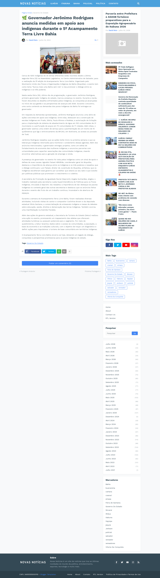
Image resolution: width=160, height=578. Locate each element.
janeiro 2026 (122, 367)
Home (108, 307)
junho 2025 (122, 394)
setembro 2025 (122, 382)
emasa (119, 265)
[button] (138, 3)
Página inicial (27, 13)
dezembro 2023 (122, 436)
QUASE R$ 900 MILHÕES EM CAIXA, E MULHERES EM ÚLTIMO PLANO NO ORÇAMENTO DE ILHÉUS (127, 224)
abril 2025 (122, 401)
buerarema (120, 261)
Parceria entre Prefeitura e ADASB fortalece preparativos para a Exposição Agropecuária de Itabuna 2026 (121, 20)
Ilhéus (109, 279)
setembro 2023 (122, 447)
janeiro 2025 (122, 413)
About (108, 311)
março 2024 (122, 424)
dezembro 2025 (122, 371)
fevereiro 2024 (122, 428)
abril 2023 (122, 466)
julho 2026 (122, 344)
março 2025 (122, 405)
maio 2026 (122, 352)
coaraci (110, 265)
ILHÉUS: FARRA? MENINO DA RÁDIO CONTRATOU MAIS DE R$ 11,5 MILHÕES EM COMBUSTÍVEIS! (127, 142)
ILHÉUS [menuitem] (54, 3)
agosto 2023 (122, 451)
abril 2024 (122, 420)
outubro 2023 (122, 443)
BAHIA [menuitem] (77, 3)
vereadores (111, 292)
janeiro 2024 (122, 432)
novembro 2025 (122, 375)
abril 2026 (122, 356)
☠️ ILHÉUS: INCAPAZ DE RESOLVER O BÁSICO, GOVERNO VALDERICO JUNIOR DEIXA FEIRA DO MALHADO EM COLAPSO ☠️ (127, 126)
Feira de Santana (113, 270)
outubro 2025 (122, 378)
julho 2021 (122, 470)
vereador (122, 288)
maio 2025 (122, 397)
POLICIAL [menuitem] (87, 3)
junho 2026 (122, 348)
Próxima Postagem (92, 271)
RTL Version (111, 318)
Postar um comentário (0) (60, 263)
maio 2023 (122, 462)
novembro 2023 (122, 440)
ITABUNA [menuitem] (65, 3)
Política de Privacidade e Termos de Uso (123, 574)
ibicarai (129, 274)
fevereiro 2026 (122, 363)
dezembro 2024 (122, 417)
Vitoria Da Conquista (115, 297)
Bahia (109, 261)
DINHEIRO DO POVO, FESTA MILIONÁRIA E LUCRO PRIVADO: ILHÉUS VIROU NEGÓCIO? (127, 87)
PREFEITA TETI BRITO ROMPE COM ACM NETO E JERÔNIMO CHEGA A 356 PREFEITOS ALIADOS (127, 184)
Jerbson (120, 283)
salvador (110, 288)
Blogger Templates (48, 574)
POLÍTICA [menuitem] (100, 3)
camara (132, 261)
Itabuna (120, 279)
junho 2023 (122, 459)
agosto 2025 (122, 386)
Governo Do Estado (40, 13)
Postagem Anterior (28, 271)
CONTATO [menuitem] (113, 3)
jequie (109, 283)
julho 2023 (122, 455)
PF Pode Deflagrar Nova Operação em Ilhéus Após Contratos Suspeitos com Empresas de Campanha (127, 72)
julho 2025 (122, 390)
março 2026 (122, 359)
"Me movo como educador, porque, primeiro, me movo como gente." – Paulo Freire (127, 209)
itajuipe (130, 279)
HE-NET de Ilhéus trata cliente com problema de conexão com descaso (127, 196)
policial (130, 283)
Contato (86, 574)
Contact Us (110, 315)
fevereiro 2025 (122, 409)
